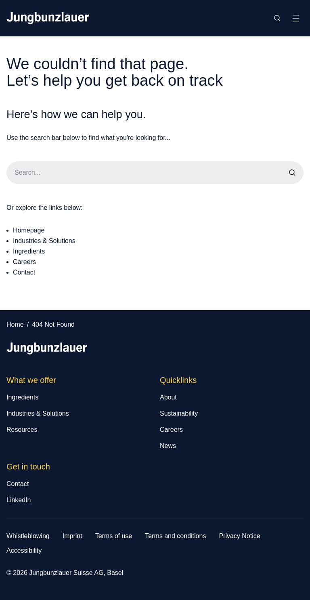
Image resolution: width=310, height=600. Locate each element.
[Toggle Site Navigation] (296, 18)
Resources (21, 429)
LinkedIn (18, 499)
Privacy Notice (239, 535)
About (168, 397)
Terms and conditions (175, 535)
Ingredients (29, 251)
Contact (24, 272)
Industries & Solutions (44, 240)
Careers (24, 261)
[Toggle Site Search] (277, 18)
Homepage (28, 230)
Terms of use (113, 535)
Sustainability (179, 413)
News (168, 445)
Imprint (72, 535)
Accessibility (24, 550)
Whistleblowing (28, 535)
